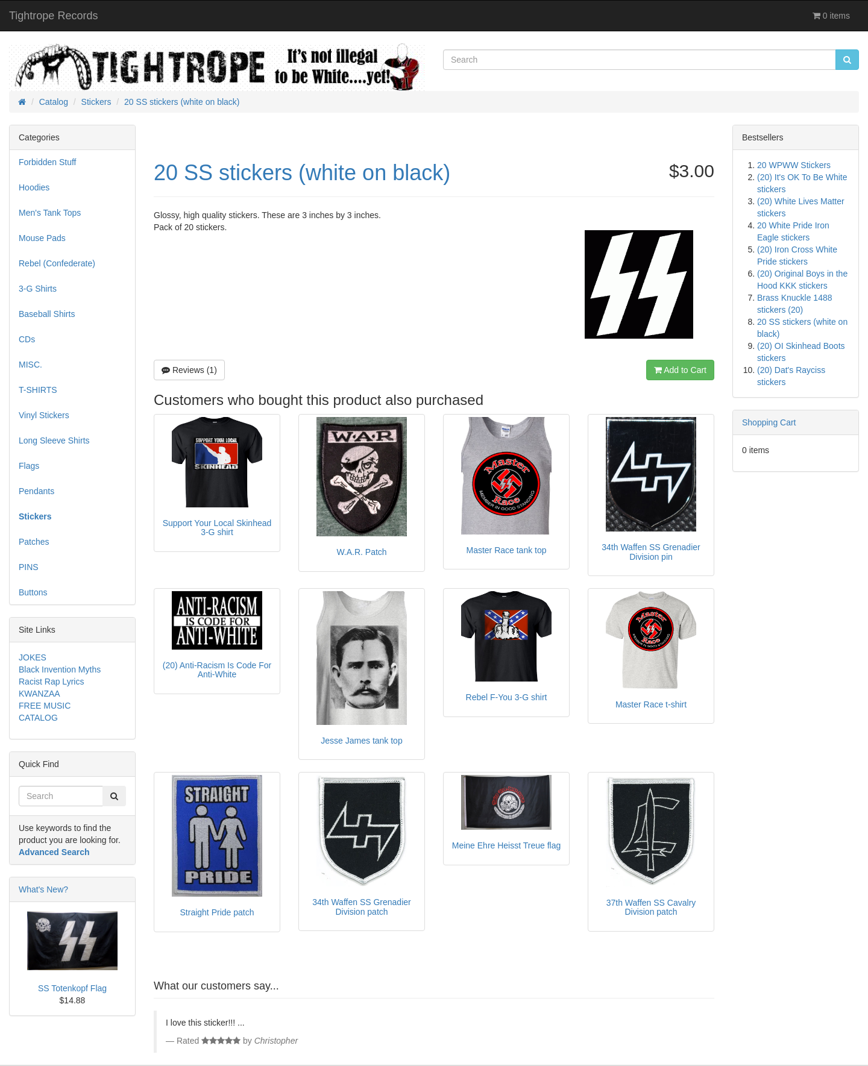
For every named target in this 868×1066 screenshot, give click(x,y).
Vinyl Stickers (44, 415)
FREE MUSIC (45, 705)
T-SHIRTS (38, 390)
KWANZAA (39, 693)
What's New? (43, 889)
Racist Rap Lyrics (51, 681)
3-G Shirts (38, 288)
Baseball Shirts (47, 314)
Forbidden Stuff (47, 162)
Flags (29, 466)
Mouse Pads (42, 238)
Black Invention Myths (60, 669)
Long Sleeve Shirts (54, 440)
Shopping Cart (769, 422)
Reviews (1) (189, 370)
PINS (29, 567)
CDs (27, 339)
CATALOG (38, 718)
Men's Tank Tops (50, 213)
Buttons (33, 592)
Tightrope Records (53, 16)
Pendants (36, 491)
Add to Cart (680, 370)
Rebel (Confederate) (57, 263)
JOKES (32, 657)
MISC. (30, 364)
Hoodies (34, 187)
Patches (34, 542)
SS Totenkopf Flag (72, 988)
